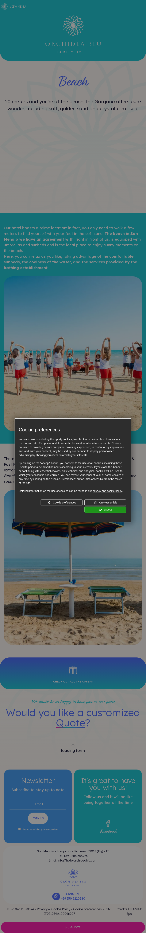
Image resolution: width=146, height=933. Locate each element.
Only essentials (105, 502)
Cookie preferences (61, 502)
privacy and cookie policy (107, 490)
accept (105, 509)
